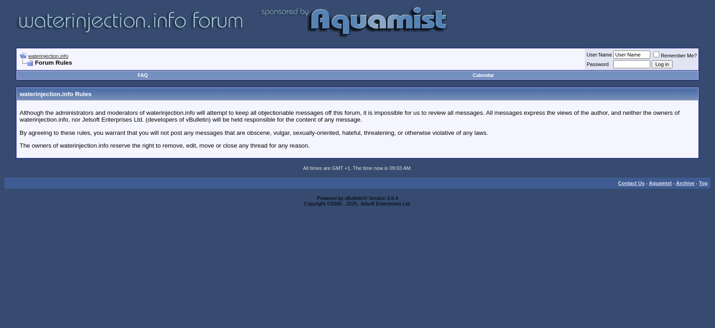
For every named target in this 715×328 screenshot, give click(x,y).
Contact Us (631, 183)
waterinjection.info (48, 56)
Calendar (483, 75)
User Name (599, 54)
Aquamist (660, 183)
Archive (685, 183)
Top (703, 183)
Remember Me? (675, 55)
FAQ (143, 75)
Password (598, 64)
